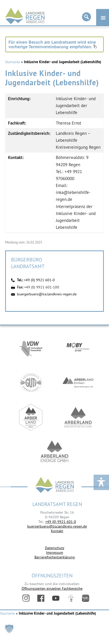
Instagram (26, 598)
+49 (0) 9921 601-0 (39, 280)
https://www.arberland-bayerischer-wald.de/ (30, 417)
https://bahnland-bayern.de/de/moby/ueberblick (78, 347)
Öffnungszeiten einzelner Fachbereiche (52, 588)
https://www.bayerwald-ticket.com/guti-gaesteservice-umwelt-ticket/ (30, 382)
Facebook (40, 598)
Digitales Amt (70, 598)
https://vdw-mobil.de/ (30, 347)
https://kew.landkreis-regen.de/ (78, 417)
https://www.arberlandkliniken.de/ (78, 382)
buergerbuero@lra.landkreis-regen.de (47, 294)
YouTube (55, 598)
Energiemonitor (85, 598)
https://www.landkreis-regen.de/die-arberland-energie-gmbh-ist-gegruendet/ (54, 451)
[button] (9, 629)
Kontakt (57, 531)
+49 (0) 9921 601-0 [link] (60, 521)
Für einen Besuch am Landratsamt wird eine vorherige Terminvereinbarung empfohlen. (52, 44)
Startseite (12, 62)
